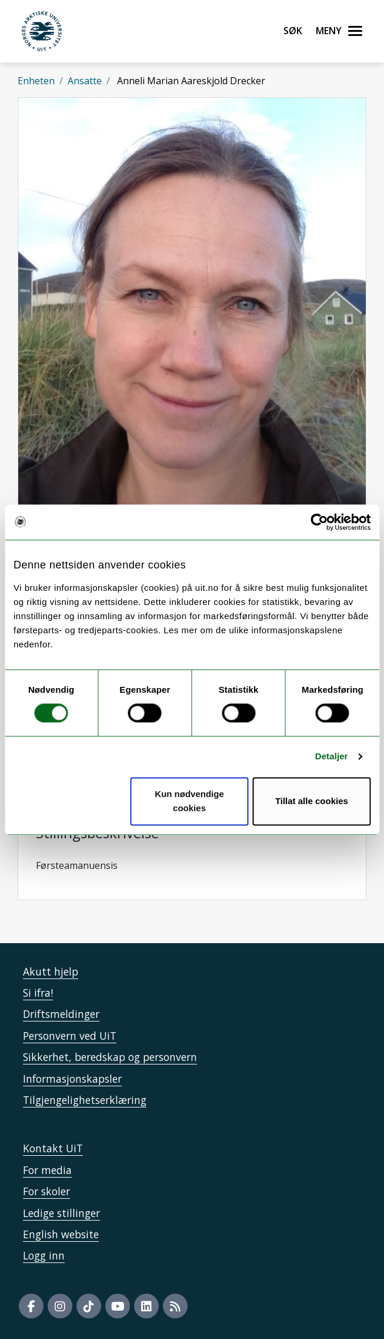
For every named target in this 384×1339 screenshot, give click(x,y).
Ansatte (85, 80)
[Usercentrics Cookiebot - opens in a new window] (319, 522)
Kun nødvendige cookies (189, 801)
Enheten (36, 80)
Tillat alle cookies (311, 801)
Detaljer (331, 757)
